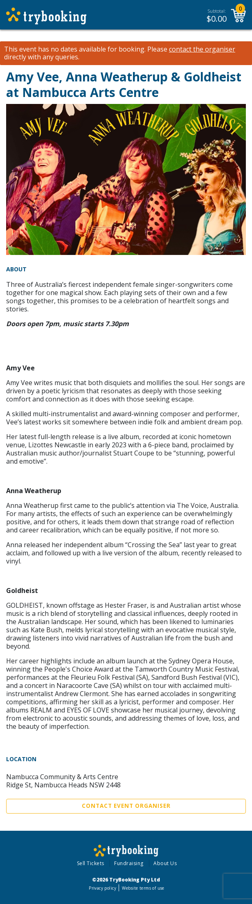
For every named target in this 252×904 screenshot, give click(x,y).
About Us (165, 863)
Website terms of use (143, 888)
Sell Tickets (90, 863)
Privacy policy (102, 888)
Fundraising (129, 863)
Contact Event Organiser (126, 805)
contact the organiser (202, 49)
